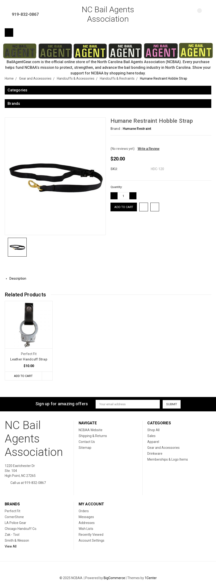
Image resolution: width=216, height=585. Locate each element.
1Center (151, 578)
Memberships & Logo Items (167, 459)
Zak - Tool (12, 534)
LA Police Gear (15, 523)
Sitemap (85, 448)
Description (19, 278)
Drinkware (154, 453)
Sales (151, 436)
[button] (108, 50)
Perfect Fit (12, 511)
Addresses (87, 523)
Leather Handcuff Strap (28, 359)
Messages (86, 517)
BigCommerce (114, 578)
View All (11, 546)
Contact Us (87, 442)
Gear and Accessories (163, 448)
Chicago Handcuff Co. (21, 529)
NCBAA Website (90, 430)
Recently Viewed (91, 534)
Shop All (153, 430)
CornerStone (14, 517)
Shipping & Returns (93, 436)
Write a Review (149, 149)
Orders (84, 511)
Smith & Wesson (17, 540)
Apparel (153, 442)
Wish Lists (86, 529)
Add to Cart (23, 376)
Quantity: (116, 187)
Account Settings (91, 540)
